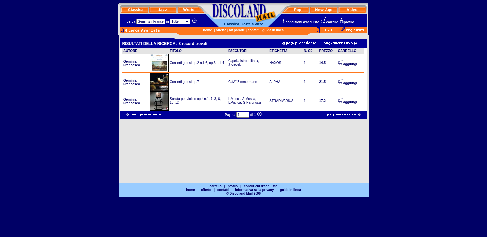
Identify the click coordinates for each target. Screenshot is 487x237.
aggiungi (347, 64)
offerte (221, 30)
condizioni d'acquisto (300, 22)
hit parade (237, 30)
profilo (346, 22)
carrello (329, 22)
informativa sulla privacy (254, 190)
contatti (253, 30)
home (207, 30)
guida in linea (273, 30)
